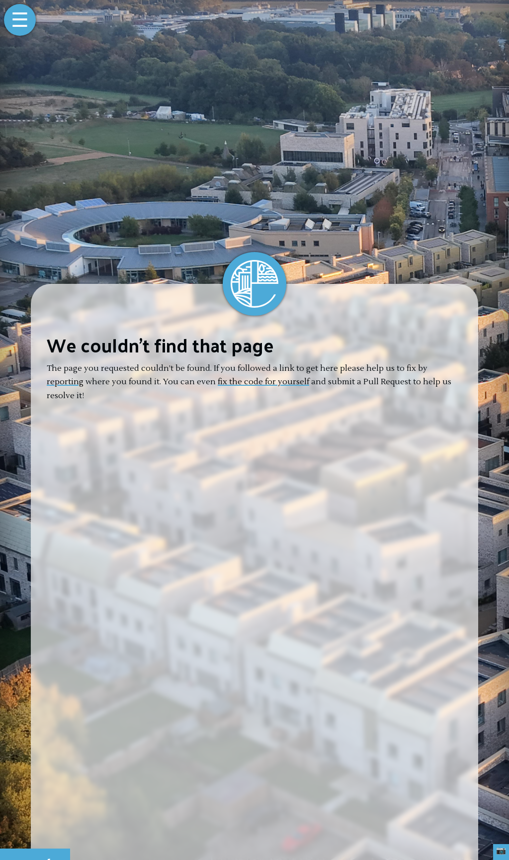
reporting (65, 382)
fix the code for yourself (263, 382)
